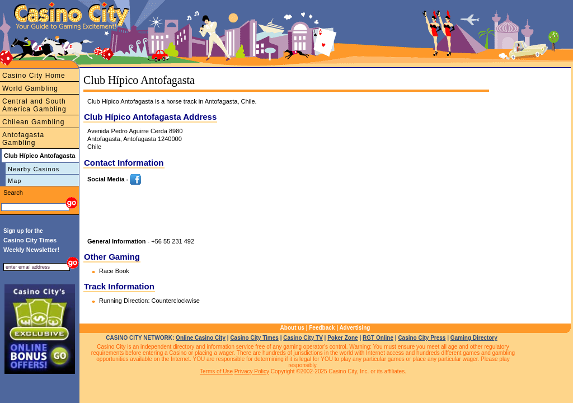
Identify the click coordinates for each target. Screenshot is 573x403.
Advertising (354, 328)
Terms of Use (216, 371)
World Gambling (30, 88)
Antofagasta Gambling (23, 139)
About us (292, 328)
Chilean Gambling (33, 122)
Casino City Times (254, 338)
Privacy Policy (251, 371)
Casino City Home (33, 75)
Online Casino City (201, 338)
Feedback (322, 328)
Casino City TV (303, 338)
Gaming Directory (473, 338)
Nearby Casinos (33, 169)
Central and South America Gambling (34, 105)
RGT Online (378, 338)
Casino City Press (421, 338)
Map (14, 180)
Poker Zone (342, 338)
